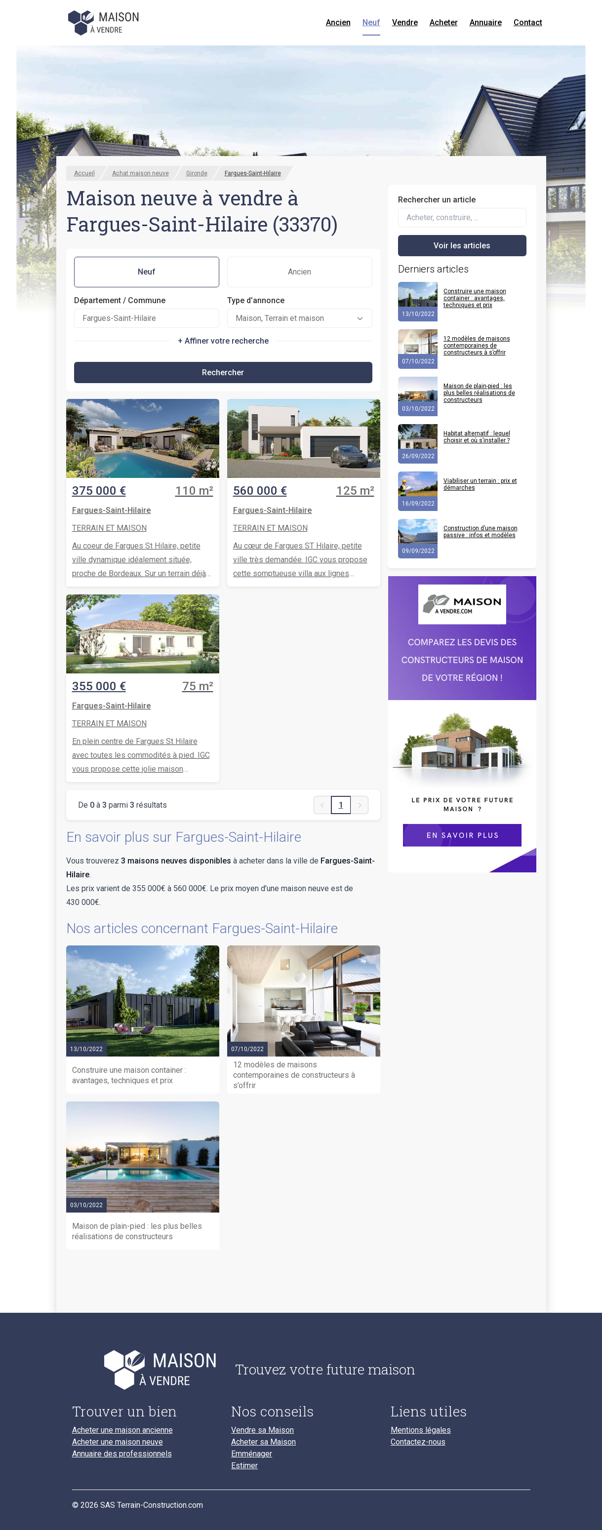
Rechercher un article (437, 199)
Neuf (371, 22)
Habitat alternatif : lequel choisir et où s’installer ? (476, 437)
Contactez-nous (418, 1442)
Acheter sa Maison (263, 1442)
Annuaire (486, 22)
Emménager (251, 1454)
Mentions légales (421, 1430)
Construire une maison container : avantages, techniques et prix (474, 298)
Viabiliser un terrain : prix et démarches (480, 484)
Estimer (244, 1466)
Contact (528, 22)
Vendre (405, 22)
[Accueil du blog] (146, 1369)
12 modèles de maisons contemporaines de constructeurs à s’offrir (476, 345)
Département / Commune (119, 300)
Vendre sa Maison (262, 1430)
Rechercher (223, 372)
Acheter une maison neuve (117, 1442)
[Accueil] (104, 23)
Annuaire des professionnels (122, 1454)
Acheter (444, 22)
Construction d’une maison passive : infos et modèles (480, 532)
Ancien (338, 22)
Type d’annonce (255, 300)
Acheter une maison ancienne (122, 1430)
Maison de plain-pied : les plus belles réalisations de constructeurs (479, 393)
